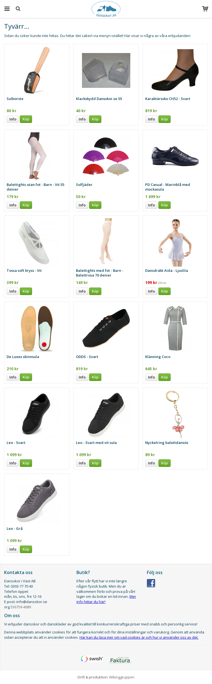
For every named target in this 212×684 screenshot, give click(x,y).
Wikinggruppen (121, 677)
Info (12, 119)
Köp (26, 119)
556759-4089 (20, 606)
